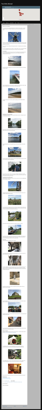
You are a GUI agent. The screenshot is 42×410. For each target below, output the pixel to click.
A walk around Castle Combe (7, 378)
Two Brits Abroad (6, 4)
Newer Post (5, 406)
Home (15, 406)
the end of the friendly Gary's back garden (10, 332)
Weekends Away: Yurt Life (6, 377)
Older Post (25, 406)
